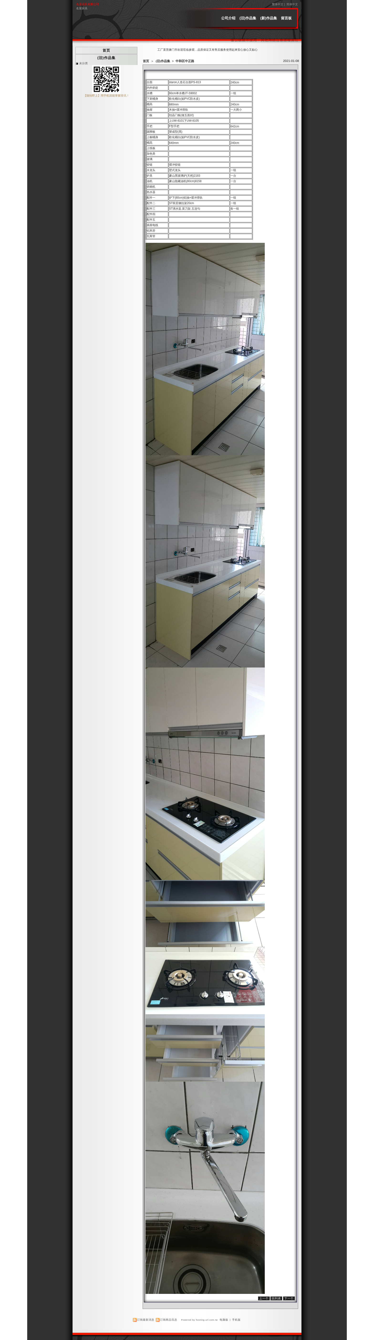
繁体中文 (277, 4)
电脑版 (224, 1319)
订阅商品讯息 (168, 1319)
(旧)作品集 (247, 18)
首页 (146, 61)
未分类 (83, 63)
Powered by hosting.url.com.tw (199, 1320)
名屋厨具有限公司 (87, 4)
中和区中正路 (185, 61)
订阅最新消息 (145, 1319)
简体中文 (292, 4)
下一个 (289, 1298)
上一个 (264, 1298)
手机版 (236, 1319)
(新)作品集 (268, 18)
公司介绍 (228, 18)
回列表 (276, 1298)
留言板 (286, 18)
